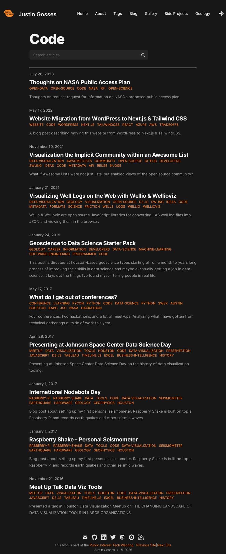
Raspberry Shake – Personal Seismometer (83, 439)
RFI (103, 88)
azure (141, 125)
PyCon (78, 303)
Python (93, 303)
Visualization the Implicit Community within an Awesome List (108, 154)
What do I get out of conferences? (73, 297)
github (151, 161)
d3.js (143, 202)
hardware (63, 403)
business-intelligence (137, 355)
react (127, 125)
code (81, 88)
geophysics (104, 403)
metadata (77, 165)
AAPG (52, 308)
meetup (36, 351)
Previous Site (145, 545)
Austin (176, 303)
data (49, 351)
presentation (178, 351)
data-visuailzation (46, 161)
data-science (124, 249)
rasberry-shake (67, 398)
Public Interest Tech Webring (112, 545)
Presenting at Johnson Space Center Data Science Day (100, 344)
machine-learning (155, 249)
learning (61, 303)
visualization (97, 202)
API (91, 165)
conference (40, 303)
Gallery (151, 13)
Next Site (164, 545)
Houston (37, 308)
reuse (102, 165)
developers (170, 161)
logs (120, 206)
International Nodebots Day (64, 392)
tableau (71, 355)
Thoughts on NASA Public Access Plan (79, 82)
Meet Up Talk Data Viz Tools (65, 487)
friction (92, 206)
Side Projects (176, 13)
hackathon (91, 308)
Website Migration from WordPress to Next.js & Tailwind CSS (108, 118)
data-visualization (146, 351)
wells (108, 206)
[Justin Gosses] (29, 13)
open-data (38, 88)
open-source (62, 88)
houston (106, 351)
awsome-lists (79, 161)
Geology (202, 13)
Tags (117, 13)
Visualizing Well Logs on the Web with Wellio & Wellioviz (102, 195)
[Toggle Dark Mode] (221, 13)
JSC (63, 308)
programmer (84, 254)
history (167, 355)
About (100, 13)
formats (57, 206)
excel (109, 355)
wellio (134, 206)
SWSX (163, 303)
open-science (120, 88)
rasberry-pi (39, 398)
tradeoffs (169, 125)
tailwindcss (108, 125)
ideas (49, 165)
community (105, 161)
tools (89, 351)
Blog (133, 13)
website (36, 125)
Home (82, 13)
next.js (87, 125)
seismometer (171, 398)
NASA (73, 308)
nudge (115, 165)
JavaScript (39, 355)
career (54, 249)
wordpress (68, 125)
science (75, 206)
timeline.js (91, 355)
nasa (93, 88)
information (74, 249)
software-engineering (49, 254)
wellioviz (151, 206)
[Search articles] (88, 55)
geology (74, 202)
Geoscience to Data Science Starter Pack (82, 243)
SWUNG (35, 165)
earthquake (40, 403)
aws (153, 125)
